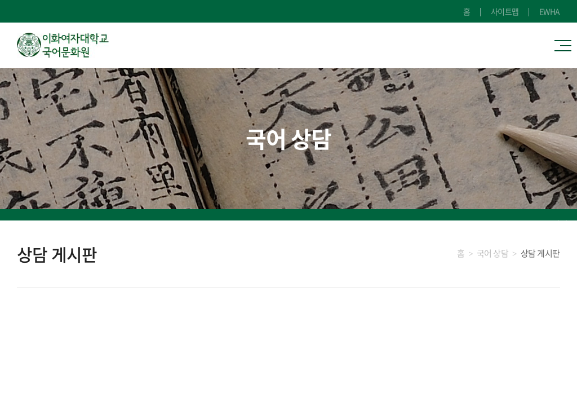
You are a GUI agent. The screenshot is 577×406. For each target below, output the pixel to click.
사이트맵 (505, 11)
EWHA (549, 11)
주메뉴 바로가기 (0, 0)
